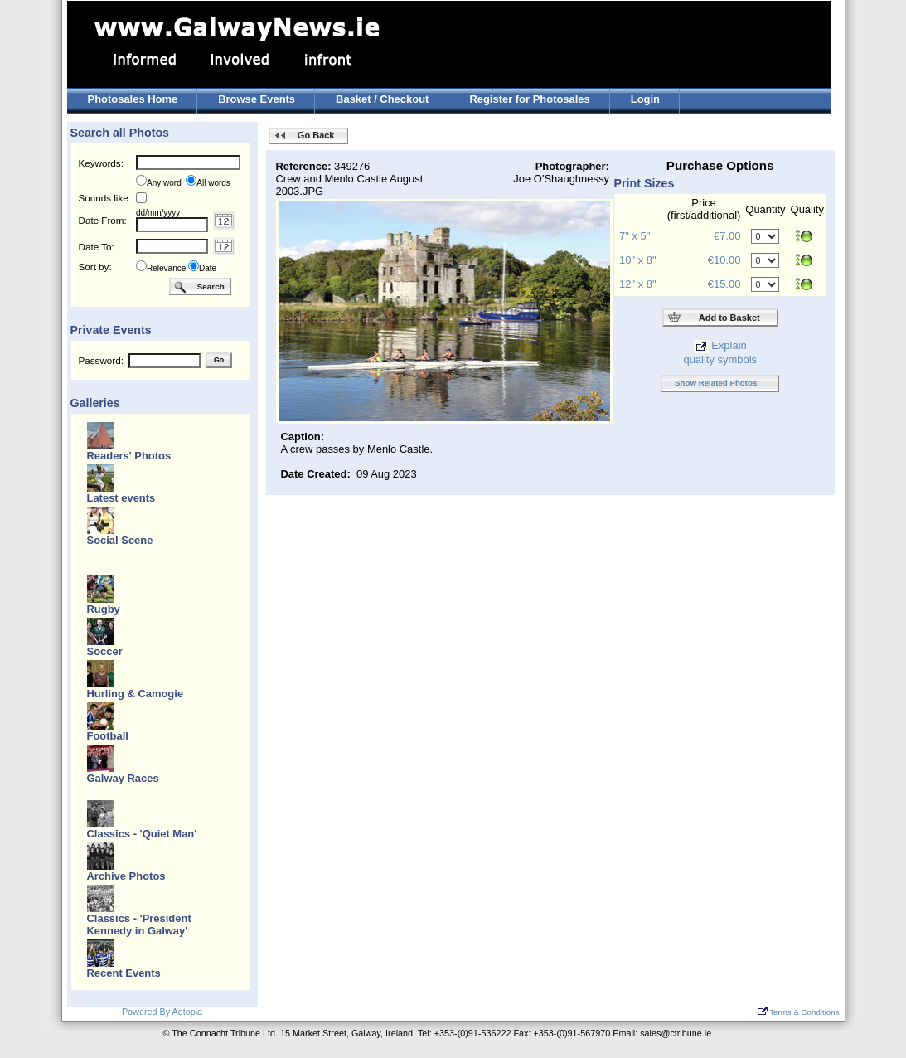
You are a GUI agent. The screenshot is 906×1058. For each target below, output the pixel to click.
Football (107, 736)
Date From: (103, 220)
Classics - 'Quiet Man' (142, 833)
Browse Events (256, 99)
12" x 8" (637, 284)
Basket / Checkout (382, 99)
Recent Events (124, 973)
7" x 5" (634, 236)
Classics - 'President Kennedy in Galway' (139, 924)
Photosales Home (133, 99)
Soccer (105, 651)
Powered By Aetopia (162, 1012)
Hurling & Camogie (135, 693)
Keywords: (101, 163)
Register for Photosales (529, 99)
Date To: (96, 246)
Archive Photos (126, 876)
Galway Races (123, 778)
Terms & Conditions (799, 1012)
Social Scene (120, 540)
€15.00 (724, 284)
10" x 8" (637, 260)
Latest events (121, 498)
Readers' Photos (129, 455)
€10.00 (724, 260)
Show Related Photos (716, 382)
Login (645, 99)
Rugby (103, 609)
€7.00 (727, 236)
